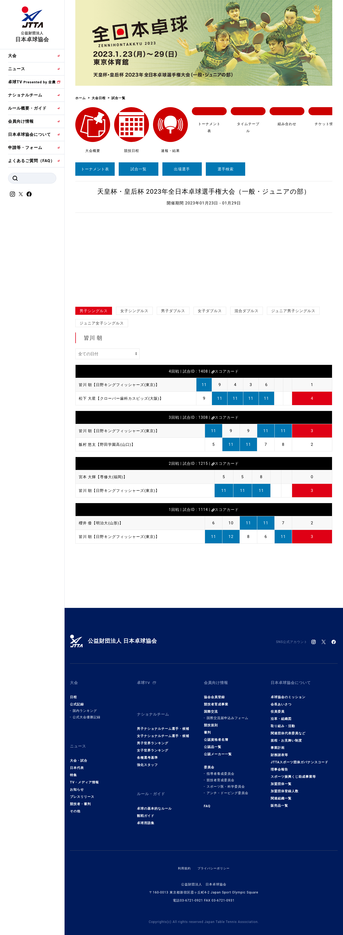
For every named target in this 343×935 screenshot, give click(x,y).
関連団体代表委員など (288, 730)
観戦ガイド (145, 805)
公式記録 (77, 701)
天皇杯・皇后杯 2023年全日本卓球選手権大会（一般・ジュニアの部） (203, 191)
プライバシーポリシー (214, 857)
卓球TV (32, 82)
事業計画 (278, 744)
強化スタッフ (147, 758)
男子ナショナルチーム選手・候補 (163, 722)
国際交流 (211, 708)
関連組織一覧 (281, 795)
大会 (12, 55)
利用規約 (183, 857)
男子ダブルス (173, 311)
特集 (73, 768)
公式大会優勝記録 (86, 714)
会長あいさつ (281, 701)
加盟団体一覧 (281, 780)
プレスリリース (82, 790)
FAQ (207, 803)
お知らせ (77, 782)
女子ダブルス (210, 311)
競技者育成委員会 (220, 777)
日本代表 (77, 761)
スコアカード (225, 371)
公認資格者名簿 (216, 736)
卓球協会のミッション (288, 693)
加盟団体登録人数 (285, 788)
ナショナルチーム (25, 95)
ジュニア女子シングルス (102, 323)
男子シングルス (94, 311)
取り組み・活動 (283, 722)
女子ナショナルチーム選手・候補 (163, 729)
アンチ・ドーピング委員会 (227, 789)
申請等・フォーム (25, 147)
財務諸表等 (279, 751)
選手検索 (226, 169)
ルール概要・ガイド (27, 108)
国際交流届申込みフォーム (227, 714)
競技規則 (211, 722)
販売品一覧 (279, 802)
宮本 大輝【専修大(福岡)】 (105, 476)
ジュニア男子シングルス (293, 311)
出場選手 (182, 169)
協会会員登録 (214, 693)
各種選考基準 (147, 751)
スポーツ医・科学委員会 (226, 783)
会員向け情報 (21, 121)
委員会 (209, 764)
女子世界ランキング (152, 743)
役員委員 (278, 708)
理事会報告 (279, 766)
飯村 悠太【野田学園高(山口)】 (109, 444)
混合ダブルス (246, 311)
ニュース (16, 68)
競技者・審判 (80, 797)
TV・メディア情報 (84, 775)
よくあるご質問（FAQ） (31, 160)
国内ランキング (85, 707)
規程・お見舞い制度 (286, 737)
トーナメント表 (95, 169)
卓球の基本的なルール (154, 798)
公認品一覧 (212, 743)
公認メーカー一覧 (218, 751)
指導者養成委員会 (220, 770)
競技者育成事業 (216, 701)
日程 (73, 693)
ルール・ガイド (152, 785)
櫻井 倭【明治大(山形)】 (102, 523)
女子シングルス (134, 311)
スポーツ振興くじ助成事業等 (293, 773)
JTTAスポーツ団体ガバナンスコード (299, 759)
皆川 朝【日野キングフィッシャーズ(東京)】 (122, 384)
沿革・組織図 (281, 715)
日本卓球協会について (29, 134)
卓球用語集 (145, 812)
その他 (75, 804)
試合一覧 (139, 169)
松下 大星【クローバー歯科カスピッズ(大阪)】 (124, 398)
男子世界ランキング (152, 736)
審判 (207, 729)
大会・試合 (78, 754)
